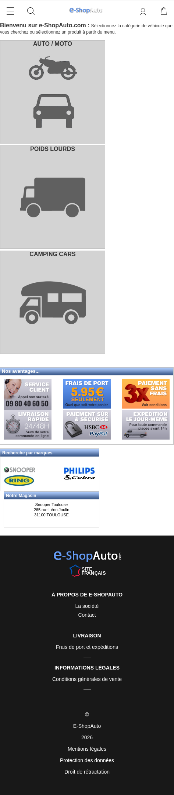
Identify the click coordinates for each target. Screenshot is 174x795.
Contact (87, 615)
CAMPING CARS (52, 254)
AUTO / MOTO (52, 44)
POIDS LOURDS (52, 149)
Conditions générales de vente (87, 679)
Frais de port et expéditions (87, 647)
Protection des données (87, 760)
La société (87, 606)
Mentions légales (87, 749)
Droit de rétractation (87, 772)
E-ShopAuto (87, 726)
